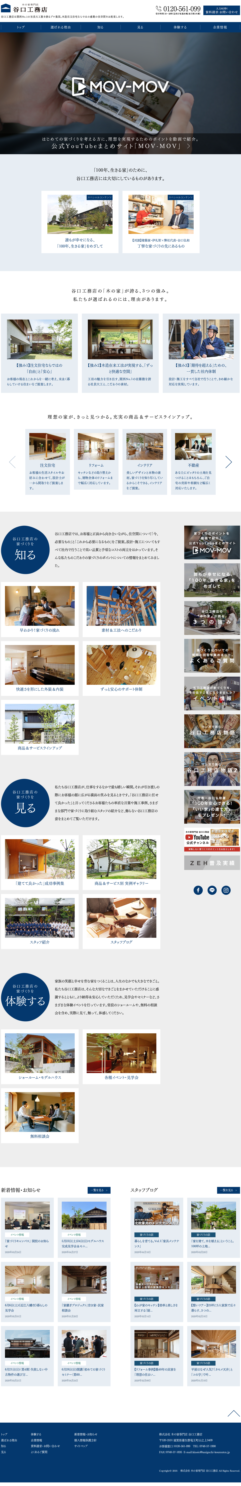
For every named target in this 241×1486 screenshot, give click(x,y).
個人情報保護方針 (85, 1440)
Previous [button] (12, 462)
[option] (120, 93)
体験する (36, 1434)
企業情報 (36, 1440)
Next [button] (228, 462)
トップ (4, 1434)
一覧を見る (97, 1190)
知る (3, 1446)
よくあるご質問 (39, 1452)
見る (3, 1452)
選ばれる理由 (9, 1440)
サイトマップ (81, 1446)
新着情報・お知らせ (85, 1434)
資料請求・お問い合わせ (45, 1446)
